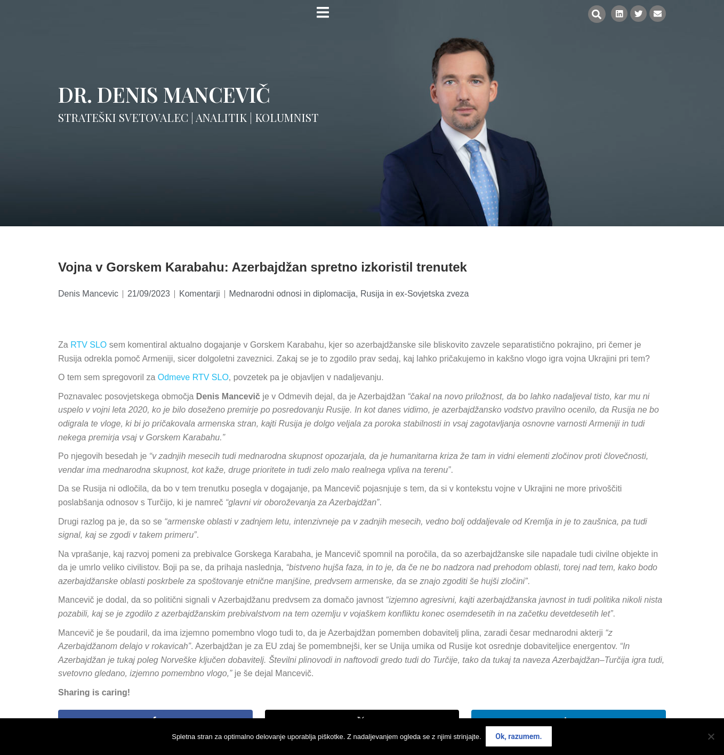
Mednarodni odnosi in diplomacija (292, 293)
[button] (595, 14)
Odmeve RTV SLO (193, 377)
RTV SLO (88, 344)
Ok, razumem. (519, 737)
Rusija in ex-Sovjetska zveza (414, 293)
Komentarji (199, 293)
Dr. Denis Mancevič (164, 94)
